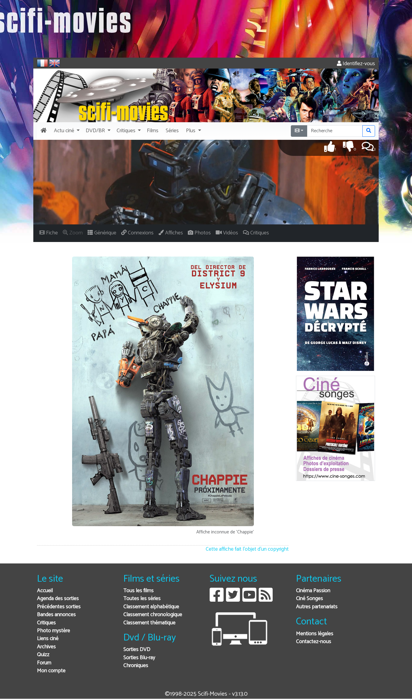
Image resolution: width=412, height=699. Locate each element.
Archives (46, 647)
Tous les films (138, 590)
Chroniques (135, 665)
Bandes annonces (56, 614)
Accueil (45, 590)
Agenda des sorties (58, 598)
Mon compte (51, 671)
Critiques (46, 623)
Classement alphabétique (151, 607)
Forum (44, 663)
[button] (66, 131)
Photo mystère (53, 631)
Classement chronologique (152, 614)
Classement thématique (149, 623)
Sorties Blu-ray (139, 658)
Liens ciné (47, 638)
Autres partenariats (316, 607)
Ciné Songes (309, 598)
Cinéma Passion (313, 590)
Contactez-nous (313, 641)
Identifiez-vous (356, 63)
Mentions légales (314, 634)
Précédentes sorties (59, 607)
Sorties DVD (136, 649)
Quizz (43, 654)
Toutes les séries (142, 598)
